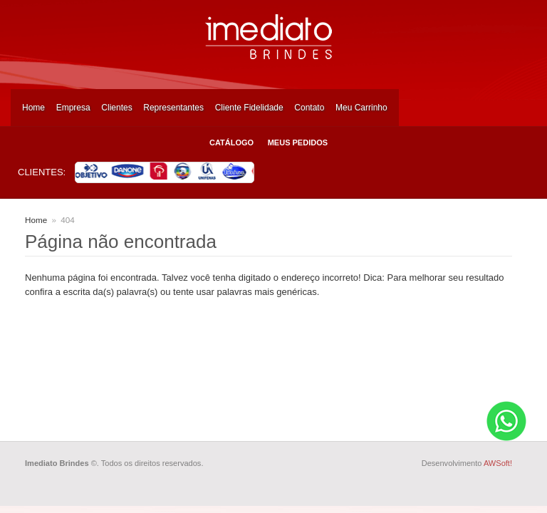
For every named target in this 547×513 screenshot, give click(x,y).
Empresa (73, 108)
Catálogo (231, 142)
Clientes (116, 108)
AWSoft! (498, 463)
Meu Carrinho (361, 108)
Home (33, 108)
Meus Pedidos (298, 142)
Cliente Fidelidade (249, 108)
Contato (309, 108)
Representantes (173, 108)
